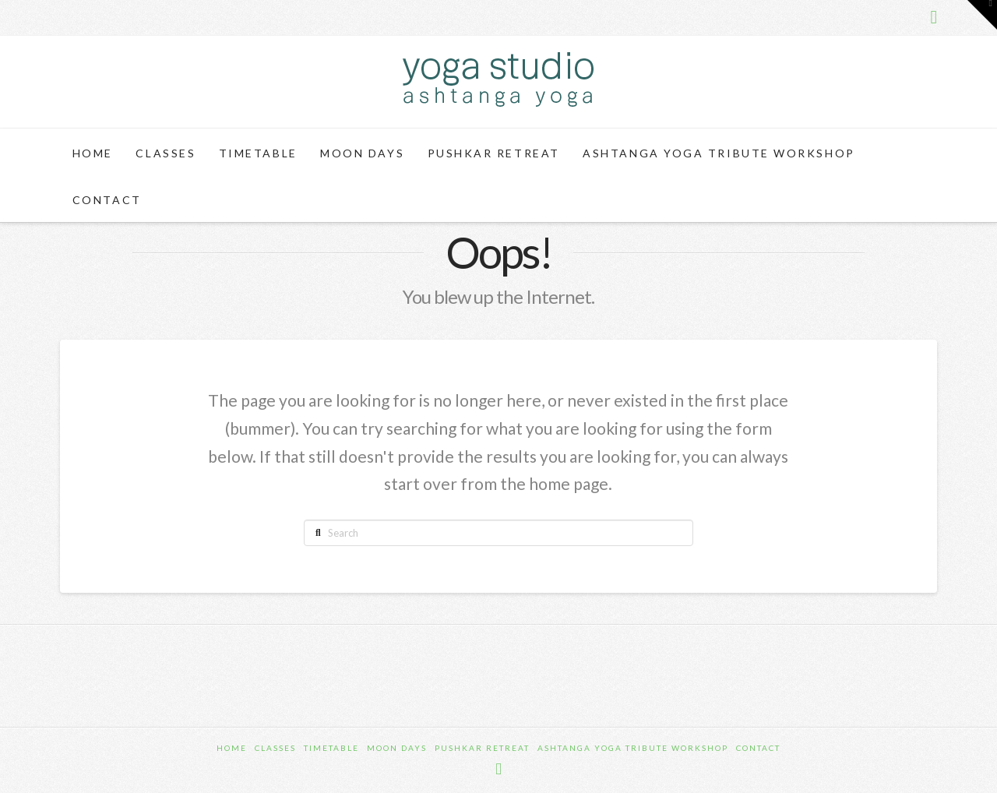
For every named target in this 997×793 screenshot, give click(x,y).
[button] (982, 15)
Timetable (331, 747)
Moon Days (397, 747)
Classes (275, 747)
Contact (758, 747)
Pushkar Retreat (482, 747)
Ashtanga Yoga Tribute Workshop (632, 747)
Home (232, 747)
